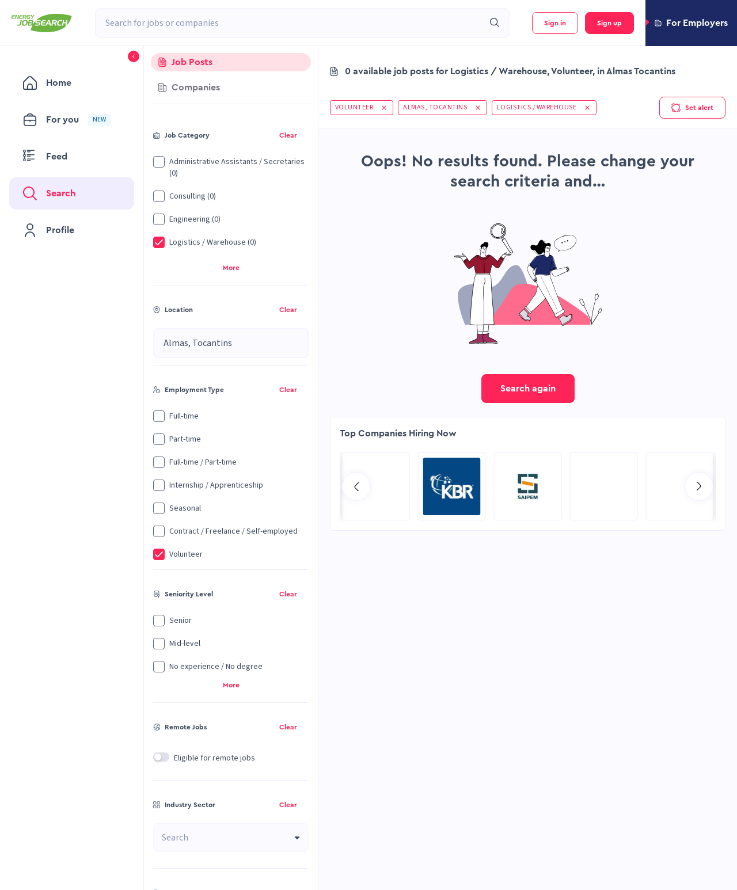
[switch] (161, 757)
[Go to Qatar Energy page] (604, 486)
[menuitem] (71, 83)
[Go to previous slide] (356, 486)
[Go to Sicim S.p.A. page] (376, 486)
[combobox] (289, 23)
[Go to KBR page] (680, 486)
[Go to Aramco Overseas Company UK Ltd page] (452, 486)
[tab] (231, 62)
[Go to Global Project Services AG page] (528, 486)
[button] (691, 23)
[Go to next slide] (699, 486)
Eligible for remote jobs (214, 758)
